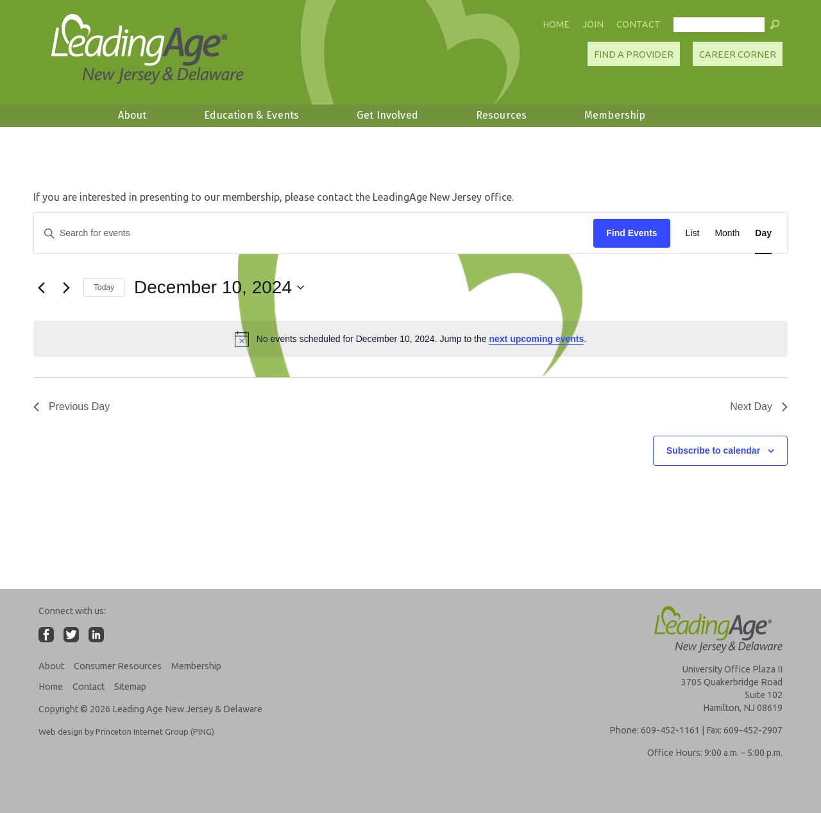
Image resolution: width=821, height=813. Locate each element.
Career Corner (737, 54)
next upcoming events (536, 339)
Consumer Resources (118, 666)
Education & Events (251, 115)
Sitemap (130, 686)
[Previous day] (41, 287)
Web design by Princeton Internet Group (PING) (126, 731)
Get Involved (387, 115)
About (132, 115)
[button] (775, 27)
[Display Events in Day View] (763, 233)
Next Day (759, 406)
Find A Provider (633, 54)
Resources (501, 115)
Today (104, 287)
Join (593, 24)
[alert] (410, 339)
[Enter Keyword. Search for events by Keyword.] (313, 233)
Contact (638, 24)
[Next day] (66, 287)
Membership (615, 115)
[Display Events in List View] (693, 233)
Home (556, 24)
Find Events (631, 233)
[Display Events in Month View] (727, 233)
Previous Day (71, 406)
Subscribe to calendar (713, 450)
